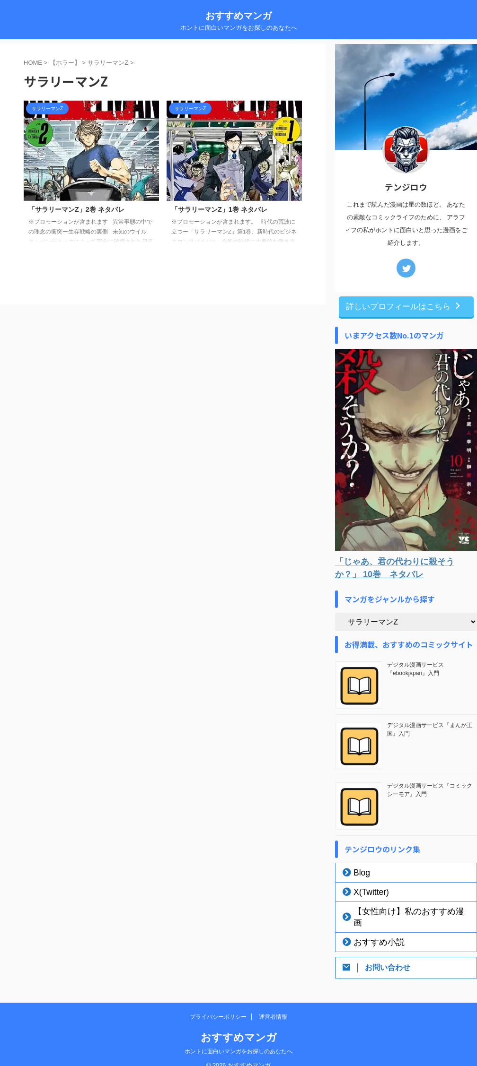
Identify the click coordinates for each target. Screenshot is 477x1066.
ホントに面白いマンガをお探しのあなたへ (238, 1038)
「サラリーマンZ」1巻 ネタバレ (219, 209)
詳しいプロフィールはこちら (404, 306)
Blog (358, 871)
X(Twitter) (366, 890)
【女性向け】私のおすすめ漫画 (398, 910)
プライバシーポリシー (218, 1004)
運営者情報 (273, 1004)
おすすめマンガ (238, 15)
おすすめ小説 (371, 929)
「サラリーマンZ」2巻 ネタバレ (76, 209)
